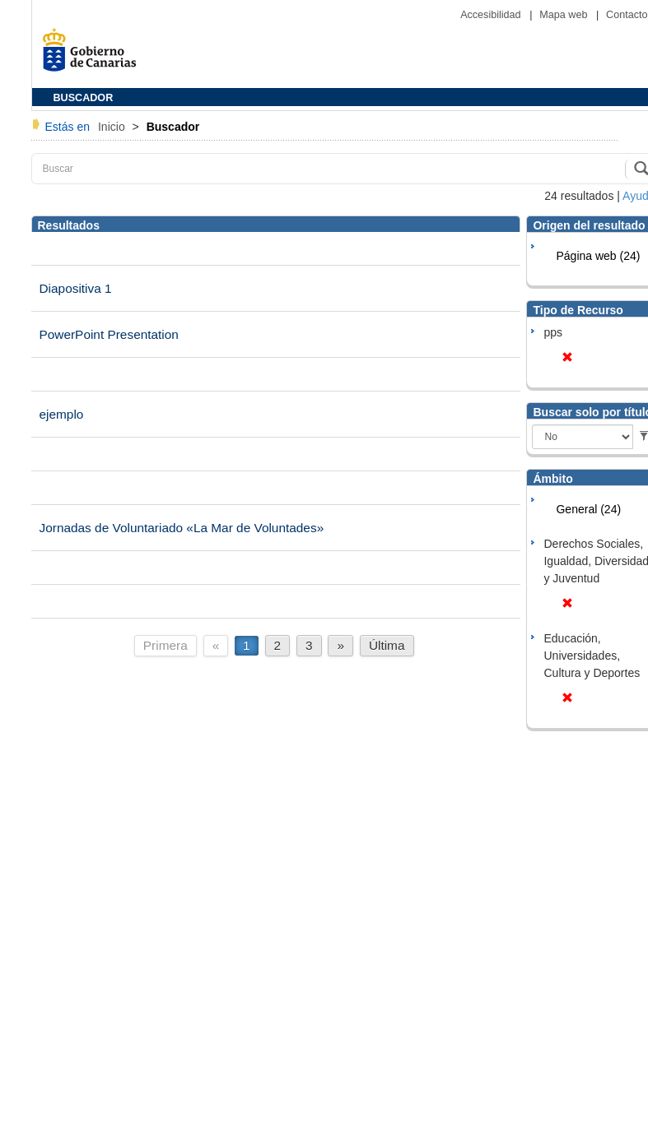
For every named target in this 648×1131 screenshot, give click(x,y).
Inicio (113, 126)
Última (387, 645)
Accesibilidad (492, 15)
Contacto (626, 15)
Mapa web (564, 15)
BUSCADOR (84, 98)
